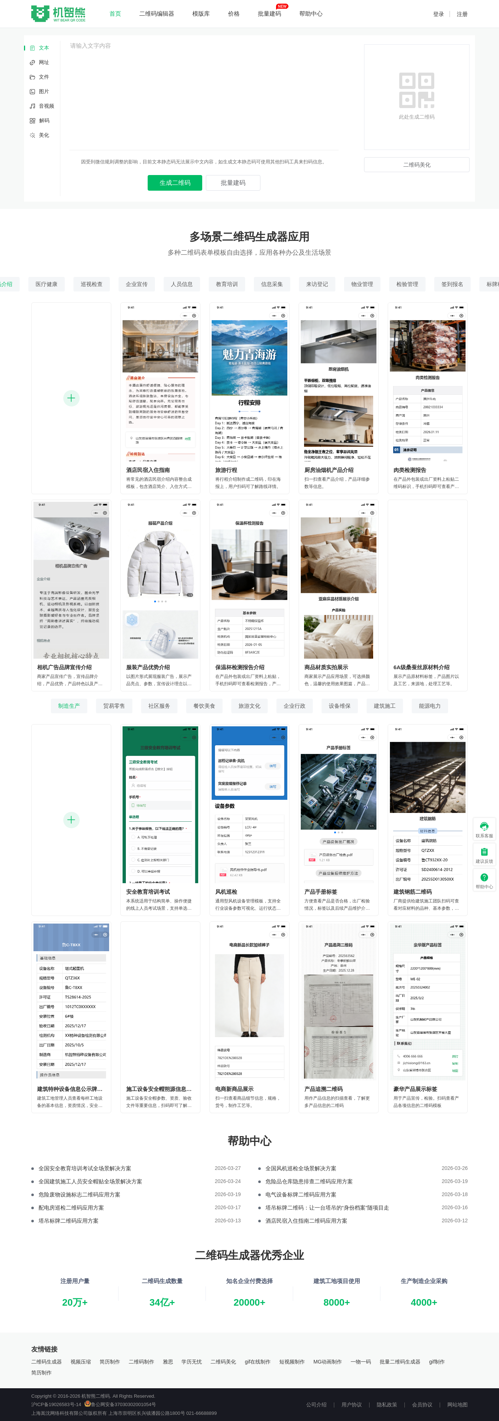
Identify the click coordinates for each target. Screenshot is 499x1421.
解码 (39, 121)
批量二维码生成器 (400, 1362)
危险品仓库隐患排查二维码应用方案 (309, 1181)
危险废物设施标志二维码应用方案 (79, 1194)
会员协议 (422, 1405)
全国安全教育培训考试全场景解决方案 (85, 1168)
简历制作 (110, 1362)
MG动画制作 (328, 1362)
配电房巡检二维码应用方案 (71, 1207)
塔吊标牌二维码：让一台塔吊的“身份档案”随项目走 (327, 1207)
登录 (438, 14)
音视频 (41, 106)
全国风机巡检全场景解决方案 (301, 1168)
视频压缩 (81, 1362)
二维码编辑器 (156, 14)
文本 (39, 48)
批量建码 (269, 14)
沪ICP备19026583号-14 (56, 1404)
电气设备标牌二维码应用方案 (301, 1194)
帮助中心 (311, 14)
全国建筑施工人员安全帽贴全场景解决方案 (90, 1181)
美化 (39, 135)
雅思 (168, 1362)
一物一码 (361, 1362)
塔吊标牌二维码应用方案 (69, 1221)
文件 (39, 77)
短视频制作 (292, 1362)
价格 (234, 14)
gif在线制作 (258, 1362)
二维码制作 (141, 1362)
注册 (462, 14)
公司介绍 (316, 1405)
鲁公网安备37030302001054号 (120, 1404)
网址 (39, 62)
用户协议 (352, 1405)
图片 (39, 92)
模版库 (201, 14)
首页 (115, 14)
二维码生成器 (46, 1362)
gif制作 (437, 1362)
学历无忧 (191, 1362)
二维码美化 (223, 1362)
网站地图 (457, 1405)
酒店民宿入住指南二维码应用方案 (306, 1221)
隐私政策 (387, 1405)
